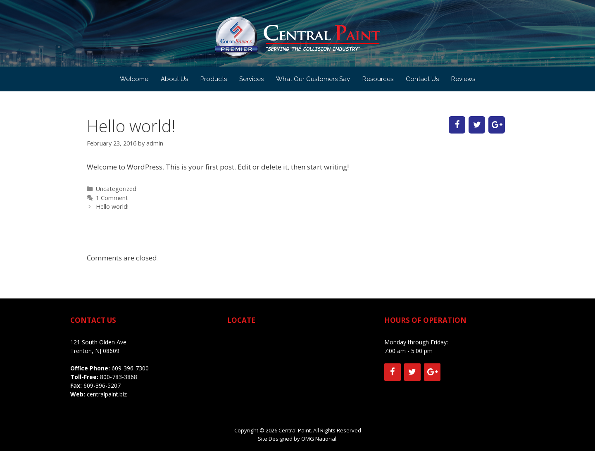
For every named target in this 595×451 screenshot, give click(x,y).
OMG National (318, 438)
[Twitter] (477, 125)
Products (213, 79)
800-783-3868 (117, 377)
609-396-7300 (130, 368)
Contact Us (422, 79)
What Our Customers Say (313, 79)
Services (251, 79)
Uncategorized (116, 189)
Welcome (134, 79)
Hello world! (112, 206)
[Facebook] (457, 125)
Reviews (463, 79)
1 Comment (112, 198)
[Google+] (496, 125)
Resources (377, 79)
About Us (174, 79)
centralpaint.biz (107, 394)
